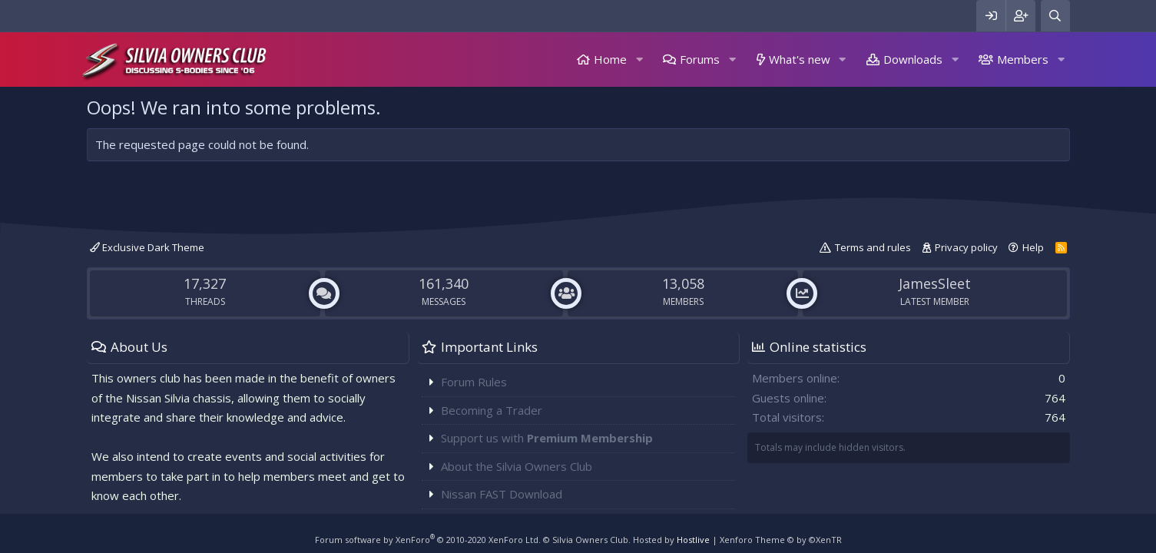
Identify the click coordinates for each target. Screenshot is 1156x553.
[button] (639, 59)
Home (610, 59)
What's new (799, 59)
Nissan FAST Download (501, 494)
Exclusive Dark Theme (147, 247)
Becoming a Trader (491, 410)
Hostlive (693, 539)
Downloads (912, 59)
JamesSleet (935, 283)
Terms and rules (873, 247)
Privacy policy (966, 247)
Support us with (547, 437)
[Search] (1055, 15)
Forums (700, 59)
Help (1033, 247)
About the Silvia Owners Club (516, 466)
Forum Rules (474, 381)
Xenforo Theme (781, 539)
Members (1022, 59)
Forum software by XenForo (428, 539)
